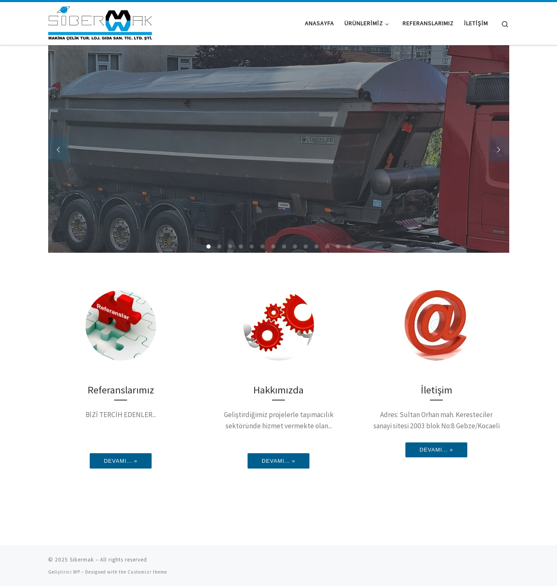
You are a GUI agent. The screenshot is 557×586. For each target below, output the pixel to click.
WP (76, 572)
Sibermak (82, 559)
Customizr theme (147, 572)
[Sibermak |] (100, 21)
